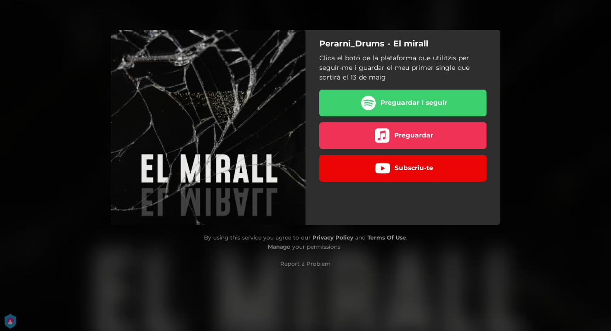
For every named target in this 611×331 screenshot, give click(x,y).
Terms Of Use (387, 237)
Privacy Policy (332, 237)
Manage (279, 246)
